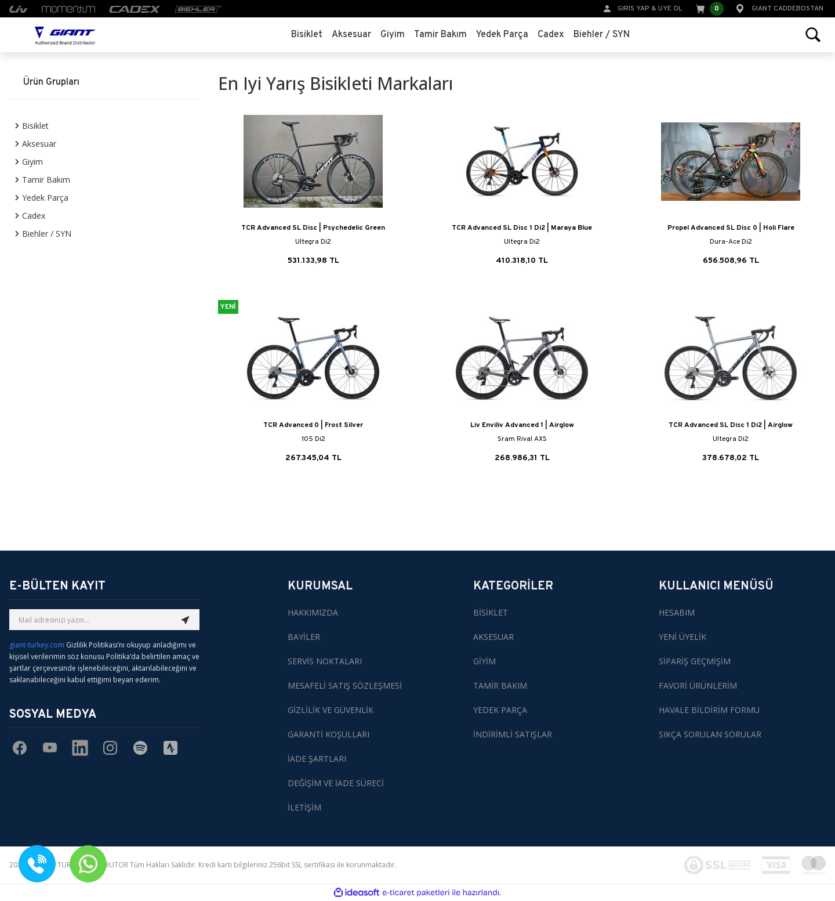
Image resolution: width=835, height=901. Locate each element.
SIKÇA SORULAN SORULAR (710, 734)
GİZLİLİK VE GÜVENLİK (330, 709)
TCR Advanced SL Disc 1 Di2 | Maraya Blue (522, 228)
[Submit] (185, 619)
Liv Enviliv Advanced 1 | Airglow (522, 425)
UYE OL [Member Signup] (670, 8)
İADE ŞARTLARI (317, 758)
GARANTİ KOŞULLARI (328, 734)
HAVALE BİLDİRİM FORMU (709, 709)
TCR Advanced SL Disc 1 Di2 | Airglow (731, 425)
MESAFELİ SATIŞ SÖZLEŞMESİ (345, 685)
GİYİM (484, 661)
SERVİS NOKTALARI (325, 661)
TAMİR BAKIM (500, 685)
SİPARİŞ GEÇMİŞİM (695, 661)
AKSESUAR (493, 636)
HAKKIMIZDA (313, 612)
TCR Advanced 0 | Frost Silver (313, 425)
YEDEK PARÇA (500, 709)
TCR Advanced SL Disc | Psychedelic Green (313, 228)
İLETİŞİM (304, 807)
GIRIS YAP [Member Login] (633, 8)
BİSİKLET (490, 612)
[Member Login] (607, 8)
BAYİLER (304, 636)
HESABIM (677, 612)
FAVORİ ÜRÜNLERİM (698, 685)
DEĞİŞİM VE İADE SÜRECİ (336, 782)
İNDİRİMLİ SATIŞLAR (512, 734)
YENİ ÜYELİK (682, 636)
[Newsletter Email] (104, 619)
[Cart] (709, 9)
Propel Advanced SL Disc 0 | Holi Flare (730, 228)
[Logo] (65, 35)
